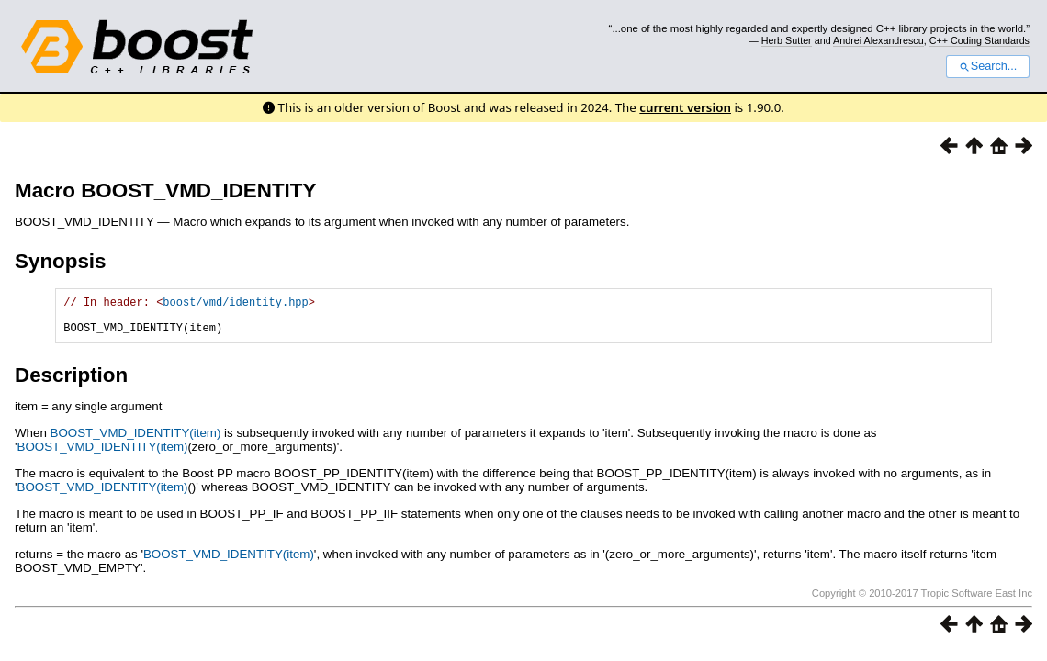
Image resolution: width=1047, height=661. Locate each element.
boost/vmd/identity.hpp (235, 304)
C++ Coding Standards (979, 40)
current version (685, 107)
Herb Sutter (786, 40)
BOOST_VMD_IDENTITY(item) (136, 441)
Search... (988, 66)
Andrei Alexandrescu (878, 40)
